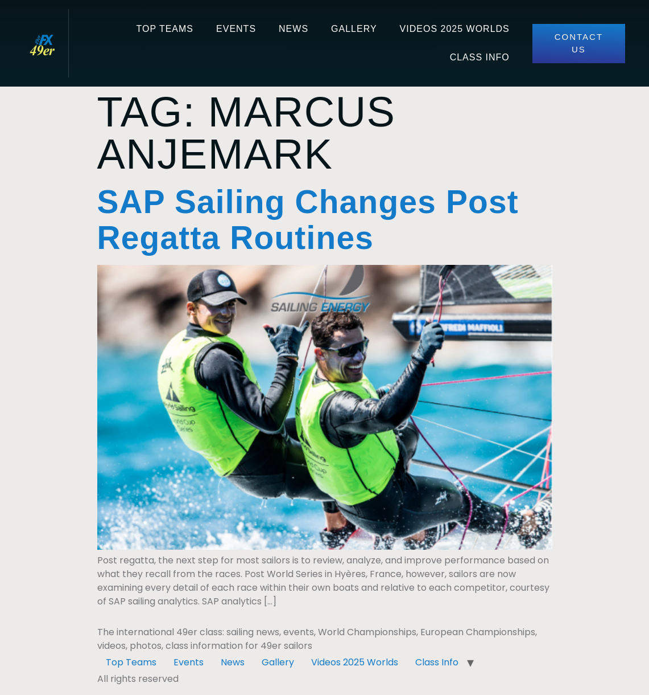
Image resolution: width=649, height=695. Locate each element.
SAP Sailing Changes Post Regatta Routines (308, 220)
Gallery (354, 29)
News (293, 29)
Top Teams (164, 29)
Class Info (480, 57)
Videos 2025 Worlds (455, 29)
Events (236, 29)
